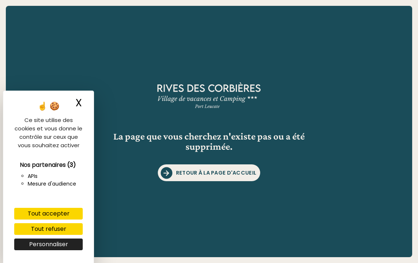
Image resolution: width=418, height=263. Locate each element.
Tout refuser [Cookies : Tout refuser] (48, 229)
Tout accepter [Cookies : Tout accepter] (49, 213)
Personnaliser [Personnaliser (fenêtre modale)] (48, 244)
